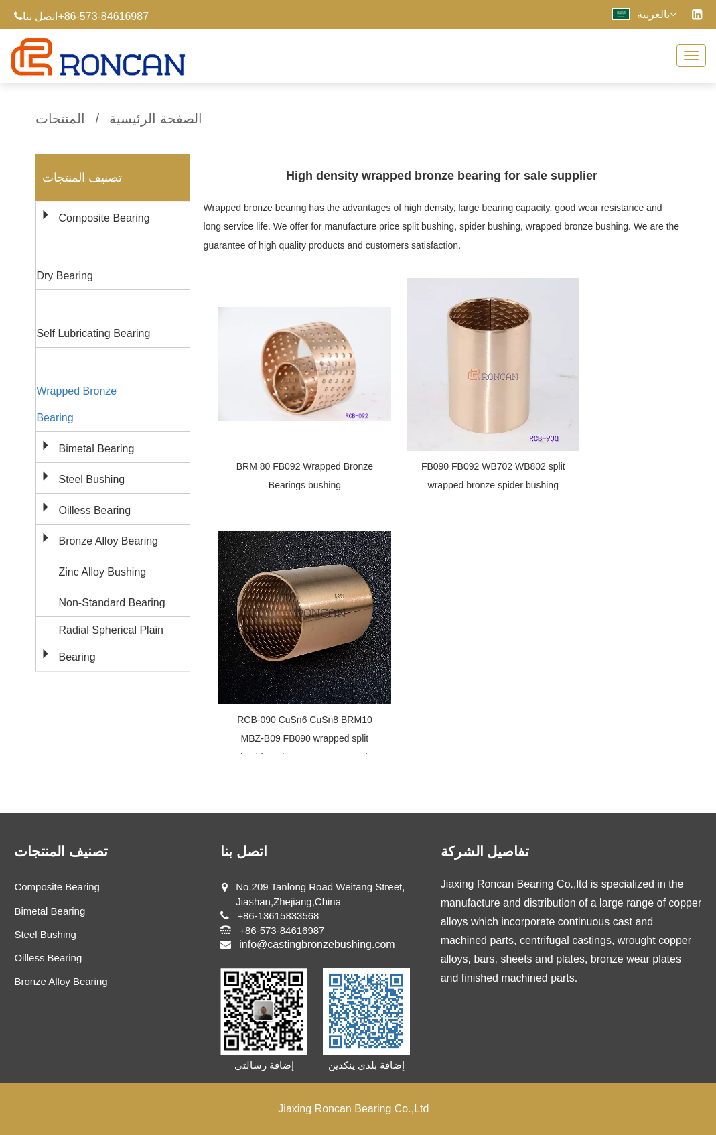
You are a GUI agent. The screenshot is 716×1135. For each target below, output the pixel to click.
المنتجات (60, 118)
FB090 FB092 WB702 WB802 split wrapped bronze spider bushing (493, 475)
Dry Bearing (64, 275)
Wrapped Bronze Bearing (76, 404)
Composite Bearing (103, 218)
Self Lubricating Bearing (93, 333)
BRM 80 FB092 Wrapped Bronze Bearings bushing (304, 475)
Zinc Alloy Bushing (102, 572)
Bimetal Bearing (96, 448)
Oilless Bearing (94, 510)
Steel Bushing (91, 479)
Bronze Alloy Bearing (108, 541)
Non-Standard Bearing (111, 602)
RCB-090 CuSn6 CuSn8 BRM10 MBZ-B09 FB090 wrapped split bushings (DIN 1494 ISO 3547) (304, 738)
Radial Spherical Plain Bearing (110, 643)
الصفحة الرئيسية (155, 118)
